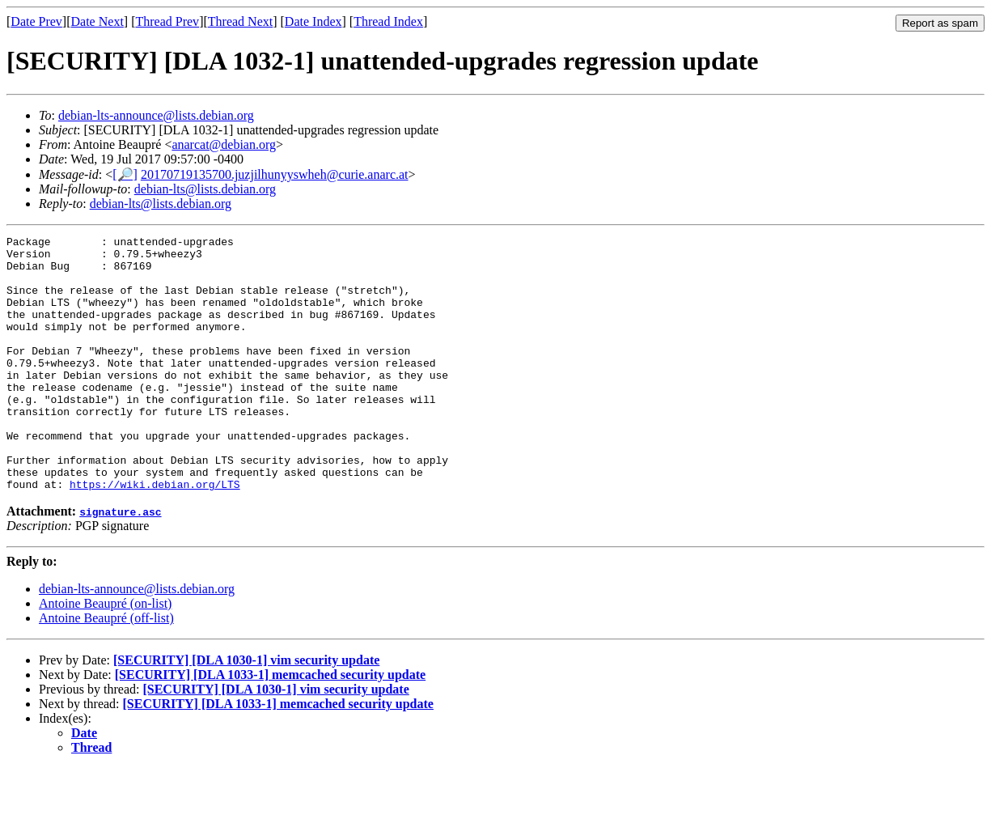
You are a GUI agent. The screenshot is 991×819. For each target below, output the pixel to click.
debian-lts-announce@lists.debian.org (156, 115)
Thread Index (388, 21)
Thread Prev (167, 21)
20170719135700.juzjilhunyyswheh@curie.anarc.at (275, 174)
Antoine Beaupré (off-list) (106, 669)
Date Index (313, 21)
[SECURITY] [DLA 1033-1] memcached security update (270, 725)
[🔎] (125, 174)
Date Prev (36, 21)
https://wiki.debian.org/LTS (155, 535)
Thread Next (240, 21)
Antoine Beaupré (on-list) (105, 654)
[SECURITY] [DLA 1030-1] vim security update (246, 711)
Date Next (97, 21)
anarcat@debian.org (224, 144)
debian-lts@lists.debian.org (205, 189)
